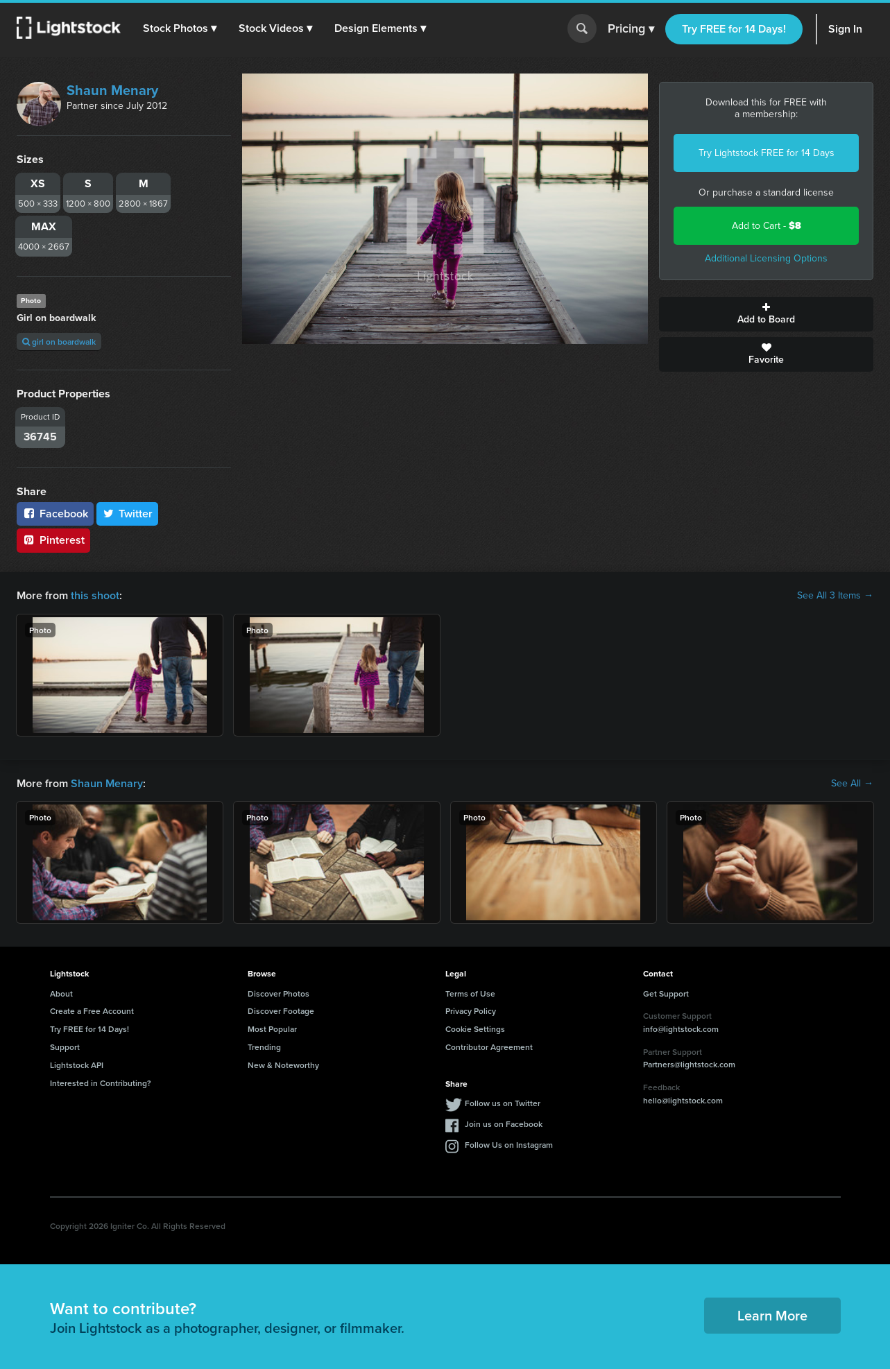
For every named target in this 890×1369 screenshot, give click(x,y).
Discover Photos (278, 993)
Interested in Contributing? (100, 1083)
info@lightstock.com (681, 1029)
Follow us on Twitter (502, 1103)
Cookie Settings (475, 1029)
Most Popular (272, 1029)
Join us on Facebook (503, 1124)
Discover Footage (281, 1011)
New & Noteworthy (283, 1065)
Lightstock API (76, 1065)
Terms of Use (470, 993)
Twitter (127, 514)
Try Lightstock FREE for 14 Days (767, 153)
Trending (264, 1047)
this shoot (95, 595)
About (61, 993)
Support (65, 1047)
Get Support (666, 993)
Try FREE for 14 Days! (734, 29)
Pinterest (53, 540)
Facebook (55, 514)
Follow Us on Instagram (509, 1145)
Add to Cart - (766, 225)
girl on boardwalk (59, 341)
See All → (852, 784)
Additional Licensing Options (766, 258)
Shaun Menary (112, 90)
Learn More (772, 1315)
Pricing (631, 29)
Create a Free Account (92, 1011)
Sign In (845, 29)
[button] (179, 28)
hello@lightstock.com (683, 1100)
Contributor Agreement (489, 1047)
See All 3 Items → (835, 596)
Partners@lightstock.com (689, 1064)
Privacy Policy (470, 1011)
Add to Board (766, 314)
